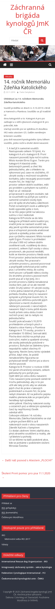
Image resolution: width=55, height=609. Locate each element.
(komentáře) (10, 512)
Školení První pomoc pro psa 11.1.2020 (26, 475)
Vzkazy (5, 544)
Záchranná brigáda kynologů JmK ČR (27, 19)
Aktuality (8, 76)
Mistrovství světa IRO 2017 (17, 539)
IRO (3, 535)
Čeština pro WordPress (12, 517)
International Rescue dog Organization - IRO (25, 561)
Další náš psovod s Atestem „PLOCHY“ (27, 460)
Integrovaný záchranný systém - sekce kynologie (27, 567)
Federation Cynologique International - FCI (23, 572)
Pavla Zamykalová (27, 92)
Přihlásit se (7, 503)
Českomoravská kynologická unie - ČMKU (23, 578)
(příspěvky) (9, 508)
